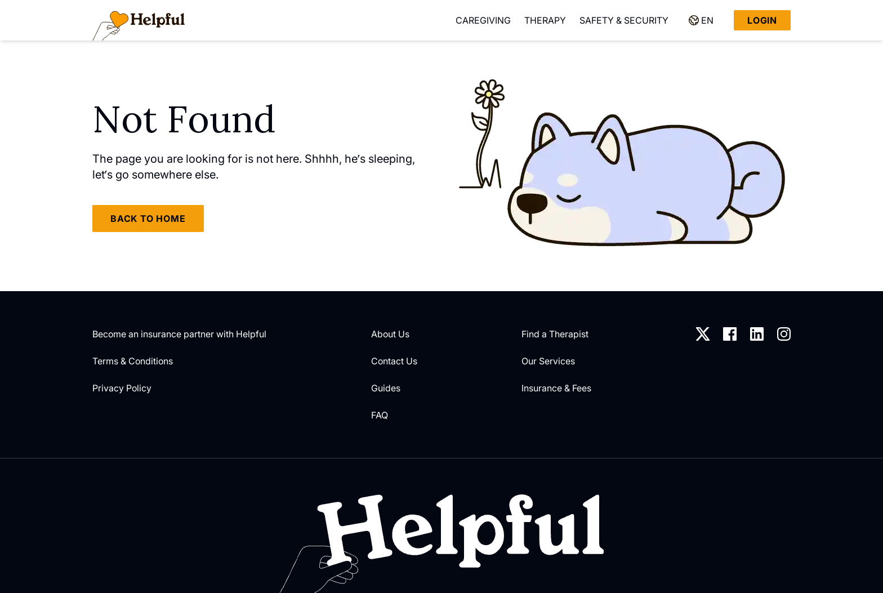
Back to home (148, 218)
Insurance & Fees (556, 388)
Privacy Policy (121, 388)
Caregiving (483, 20)
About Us (390, 334)
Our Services (548, 361)
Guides (385, 388)
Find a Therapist (554, 334)
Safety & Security (623, 20)
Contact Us (394, 361)
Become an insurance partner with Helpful (179, 334)
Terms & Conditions (132, 361)
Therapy (545, 20)
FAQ (379, 415)
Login (762, 20)
